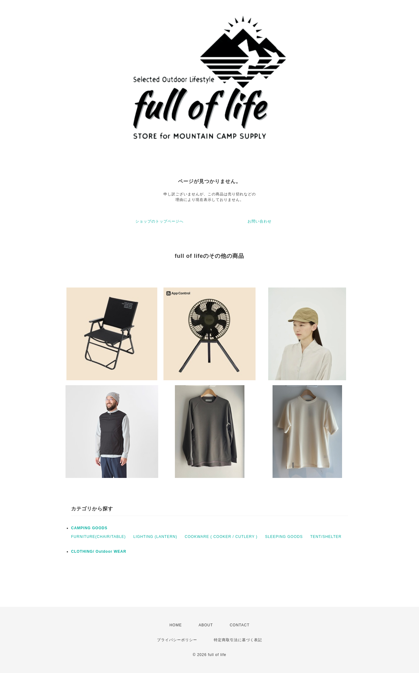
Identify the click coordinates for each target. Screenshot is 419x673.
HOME (175, 625)
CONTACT (239, 625)
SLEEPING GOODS (284, 537)
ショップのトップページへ (159, 221)
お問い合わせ (260, 221)
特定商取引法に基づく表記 (238, 640)
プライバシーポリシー (177, 640)
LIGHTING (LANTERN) (155, 537)
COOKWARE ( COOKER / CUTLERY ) (221, 537)
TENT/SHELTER (325, 537)
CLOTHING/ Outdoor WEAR (98, 551)
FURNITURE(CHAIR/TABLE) (98, 537)
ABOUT (206, 625)
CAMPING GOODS (89, 528)
